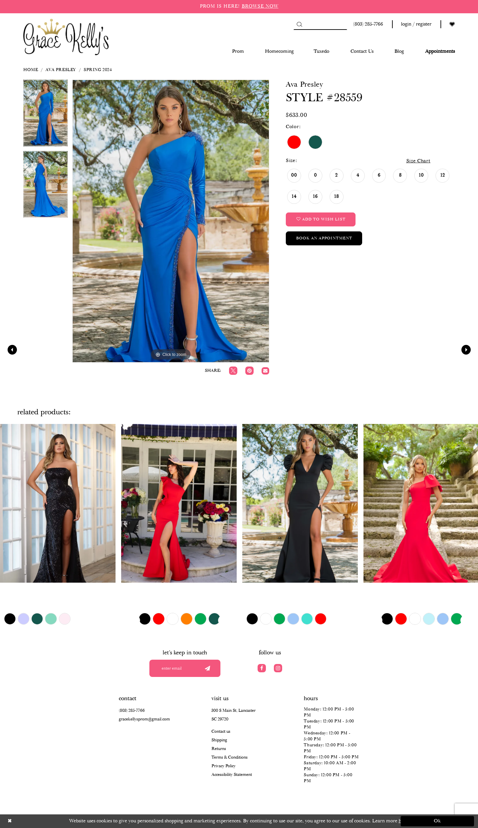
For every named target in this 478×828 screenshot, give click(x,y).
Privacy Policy (223, 766)
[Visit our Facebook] (262, 668)
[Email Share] (265, 371)
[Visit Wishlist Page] (452, 24)
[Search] (320, 24)
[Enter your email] (184, 668)
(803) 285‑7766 (132, 710)
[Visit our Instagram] (278, 668)
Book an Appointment (324, 238)
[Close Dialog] (40, 821)
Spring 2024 (98, 69)
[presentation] (58, 503)
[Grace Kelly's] (66, 36)
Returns (218, 748)
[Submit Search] (299, 24)
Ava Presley (60, 69)
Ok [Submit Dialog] (437, 821)
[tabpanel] (45, 115)
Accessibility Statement (231, 774)
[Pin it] (249, 371)
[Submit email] (207, 668)
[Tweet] (233, 371)
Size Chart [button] (418, 161)
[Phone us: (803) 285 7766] (367, 24)
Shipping (219, 740)
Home (30, 69)
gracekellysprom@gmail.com (144, 719)
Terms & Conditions (229, 757)
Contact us (220, 731)
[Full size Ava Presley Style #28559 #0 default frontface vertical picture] (171, 221)
